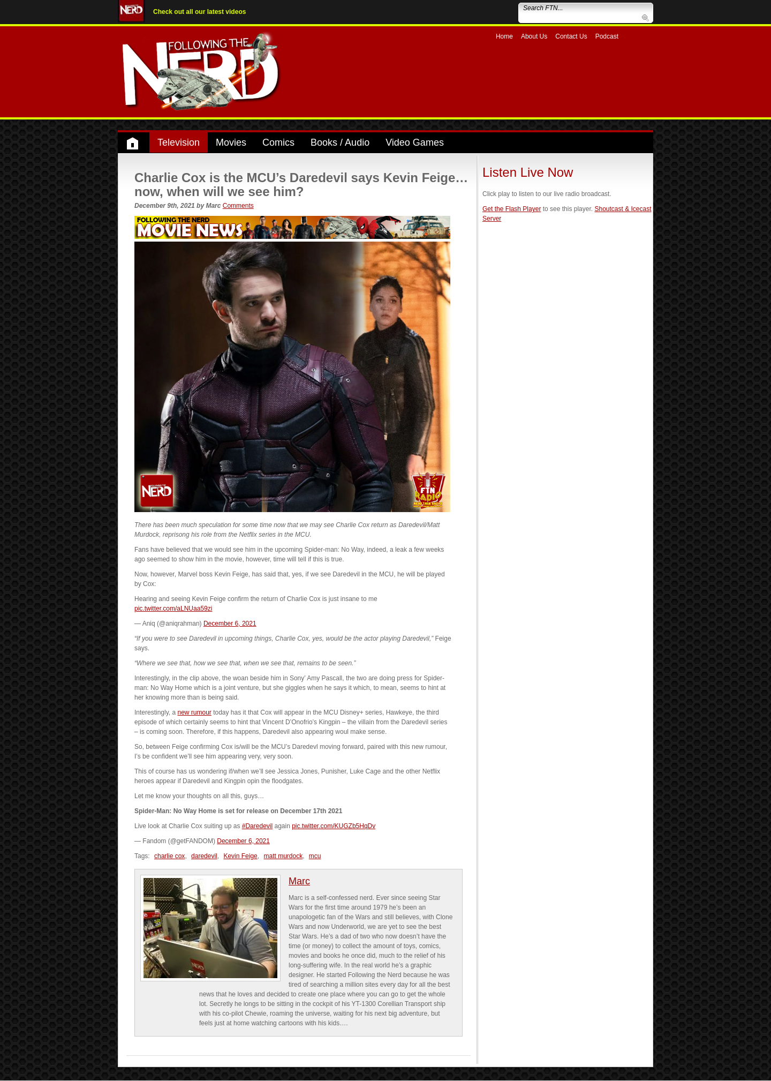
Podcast (606, 36)
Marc (299, 881)
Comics (278, 142)
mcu (315, 856)
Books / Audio (340, 142)
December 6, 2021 (229, 623)
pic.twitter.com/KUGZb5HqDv (333, 826)
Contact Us (571, 36)
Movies (231, 142)
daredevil (204, 856)
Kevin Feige (240, 856)
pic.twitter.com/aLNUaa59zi (173, 608)
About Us (534, 36)
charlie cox (169, 856)
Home (504, 36)
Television (178, 142)
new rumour (194, 712)
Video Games (415, 142)
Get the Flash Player (511, 209)
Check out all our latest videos (199, 12)
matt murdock (283, 856)
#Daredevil (257, 826)
